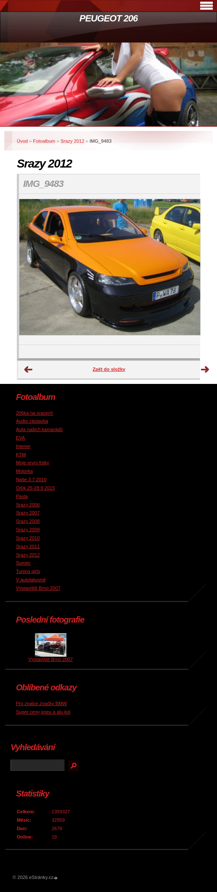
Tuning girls (28, 571)
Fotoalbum (44, 141)
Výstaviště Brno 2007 (38, 588)
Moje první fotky (32, 462)
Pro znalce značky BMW (41, 703)
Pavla (22, 496)
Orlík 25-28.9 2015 (35, 487)
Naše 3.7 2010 (31, 479)
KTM (21, 454)
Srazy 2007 (28, 512)
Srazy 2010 (28, 538)
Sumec (23, 562)
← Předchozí (28, 369)
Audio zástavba (32, 420)
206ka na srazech (34, 412)
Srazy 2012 (73, 141)
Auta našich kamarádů (39, 429)
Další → (205, 369)
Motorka (24, 471)
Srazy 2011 (28, 546)
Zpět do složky (109, 369)
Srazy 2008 (28, 521)
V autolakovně (31, 579)
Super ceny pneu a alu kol (43, 711)
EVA (20, 437)
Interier (23, 446)
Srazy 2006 (28, 504)
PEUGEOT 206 (108, 18)
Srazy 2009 (28, 529)
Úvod (22, 141)
